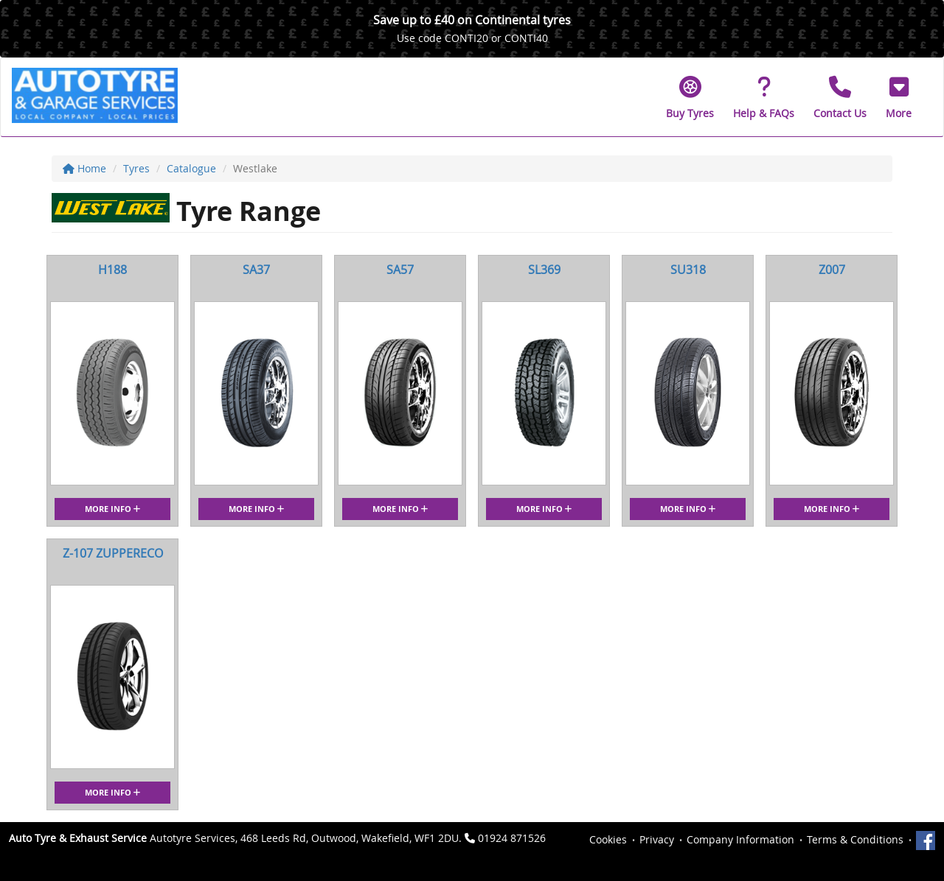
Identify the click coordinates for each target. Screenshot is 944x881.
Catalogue (191, 168)
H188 (112, 270)
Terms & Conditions (855, 839)
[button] (898, 97)
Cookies (608, 839)
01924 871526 (512, 838)
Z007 (832, 270)
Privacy (656, 839)
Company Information (740, 839)
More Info (112, 508)
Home (84, 168)
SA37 (256, 270)
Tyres (136, 168)
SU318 (688, 270)
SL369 (544, 270)
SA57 (400, 270)
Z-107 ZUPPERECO (113, 553)
